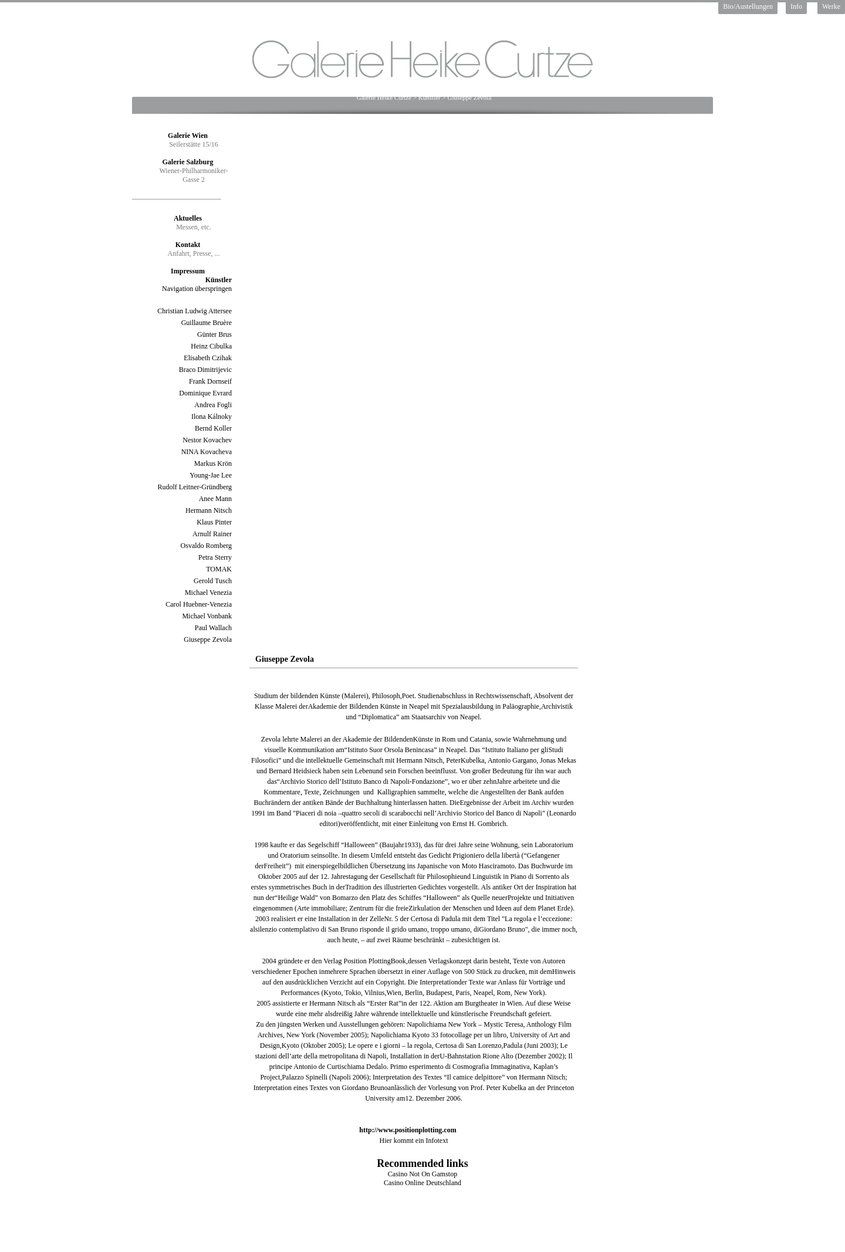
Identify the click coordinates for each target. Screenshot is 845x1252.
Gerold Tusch (213, 581)
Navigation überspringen (197, 289)
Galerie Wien (188, 135)
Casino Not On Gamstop (422, 1174)
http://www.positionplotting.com (407, 1130)
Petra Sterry (215, 557)
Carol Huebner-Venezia (198, 604)
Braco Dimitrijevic (205, 370)
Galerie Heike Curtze (384, 97)
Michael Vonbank (207, 616)
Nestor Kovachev (207, 440)
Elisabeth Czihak (208, 358)
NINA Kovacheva (206, 452)
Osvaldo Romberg (206, 546)
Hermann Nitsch (208, 510)
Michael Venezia (208, 592)
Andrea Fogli (213, 405)
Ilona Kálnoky (211, 416)
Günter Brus (214, 334)
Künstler (429, 97)
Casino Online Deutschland (422, 1183)
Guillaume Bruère (206, 323)
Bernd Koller (213, 428)
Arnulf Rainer (212, 534)
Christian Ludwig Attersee (194, 311)
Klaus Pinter (214, 522)
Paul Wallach (213, 628)
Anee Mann (215, 499)
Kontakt (188, 245)
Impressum (188, 271)
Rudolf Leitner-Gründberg (194, 487)
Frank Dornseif (210, 381)
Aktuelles (188, 218)
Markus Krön (213, 463)
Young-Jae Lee (211, 475)
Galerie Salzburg (188, 162)
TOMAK (219, 569)
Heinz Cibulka (211, 346)
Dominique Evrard (205, 393)
